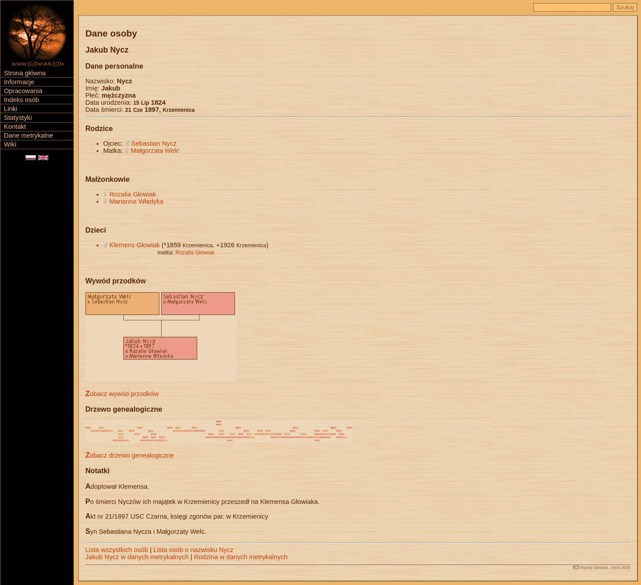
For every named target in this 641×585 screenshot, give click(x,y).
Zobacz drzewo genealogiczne (129, 455)
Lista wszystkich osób (116, 549)
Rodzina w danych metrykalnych (241, 556)
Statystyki (18, 117)
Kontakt (15, 126)
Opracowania (23, 90)
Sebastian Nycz (154, 143)
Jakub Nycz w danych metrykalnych (137, 556)
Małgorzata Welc (155, 150)
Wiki (10, 144)
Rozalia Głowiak (133, 194)
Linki (10, 108)
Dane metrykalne (28, 135)
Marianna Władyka (136, 201)
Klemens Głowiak (135, 245)
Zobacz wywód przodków (122, 393)
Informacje (19, 82)
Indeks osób (21, 99)
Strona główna (25, 73)
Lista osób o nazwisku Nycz (194, 549)
